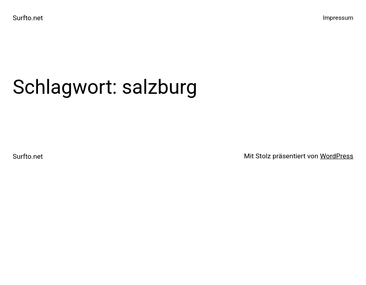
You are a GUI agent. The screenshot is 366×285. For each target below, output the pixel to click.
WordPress (336, 156)
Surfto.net (28, 18)
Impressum (338, 17)
